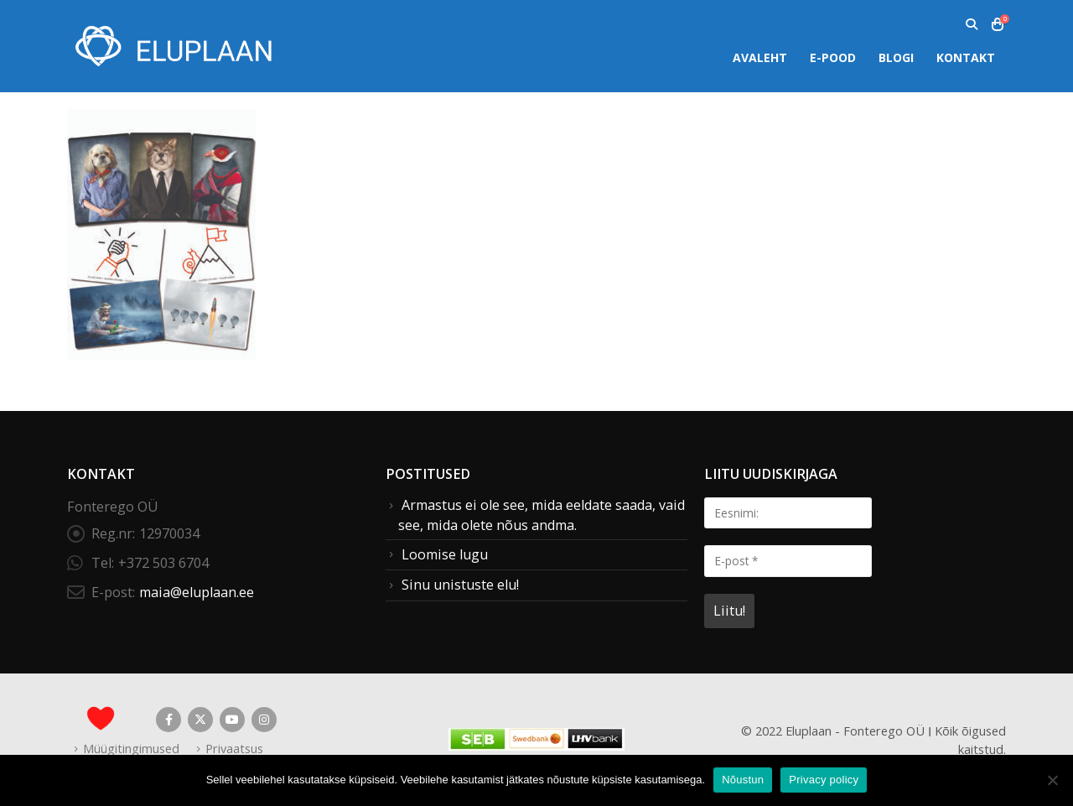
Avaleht (760, 57)
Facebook (168, 719)
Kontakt (965, 57)
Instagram (264, 719)
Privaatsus (234, 748)
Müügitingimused (131, 748)
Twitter (200, 719)
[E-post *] (788, 560)
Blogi (896, 57)
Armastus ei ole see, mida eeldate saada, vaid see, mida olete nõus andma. (541, 515)
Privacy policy (823, 779)
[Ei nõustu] (1052, 780)
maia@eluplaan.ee (196, 592)
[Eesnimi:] (788, 512)
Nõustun (743, 779)
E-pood (833, 57)
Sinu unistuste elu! (460, 584)
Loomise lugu (445, 554)
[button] (971, 24)
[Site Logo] (172, 45)
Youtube (232, 719)
